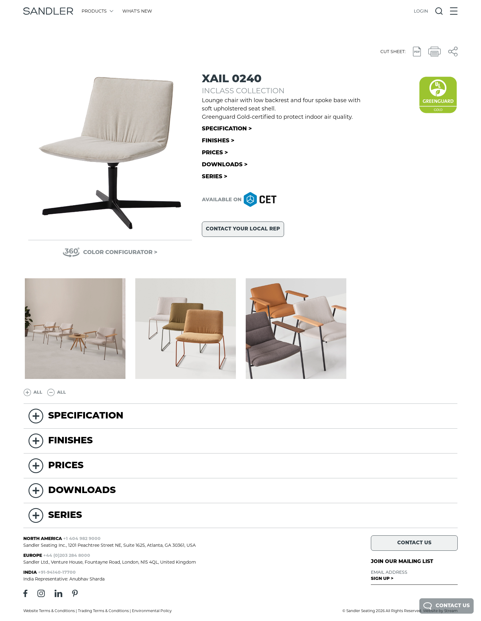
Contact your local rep (243, 229)
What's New (137, 11)
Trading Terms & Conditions (103, 610)
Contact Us (446, 606)
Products (97, 11)
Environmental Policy (152, 610)
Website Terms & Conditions (49, 610)
